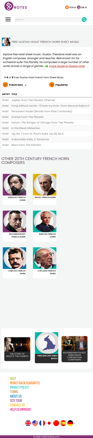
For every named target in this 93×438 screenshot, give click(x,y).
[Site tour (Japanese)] (49, 423)
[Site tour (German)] (70, 423)
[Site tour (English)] (28, 423)
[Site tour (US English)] (35, 423)
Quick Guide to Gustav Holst (67, 66)
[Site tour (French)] (42, 423)
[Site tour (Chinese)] (56, 423)
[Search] (84, 19)
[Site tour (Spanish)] (63, 423)
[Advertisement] (46, 30)
